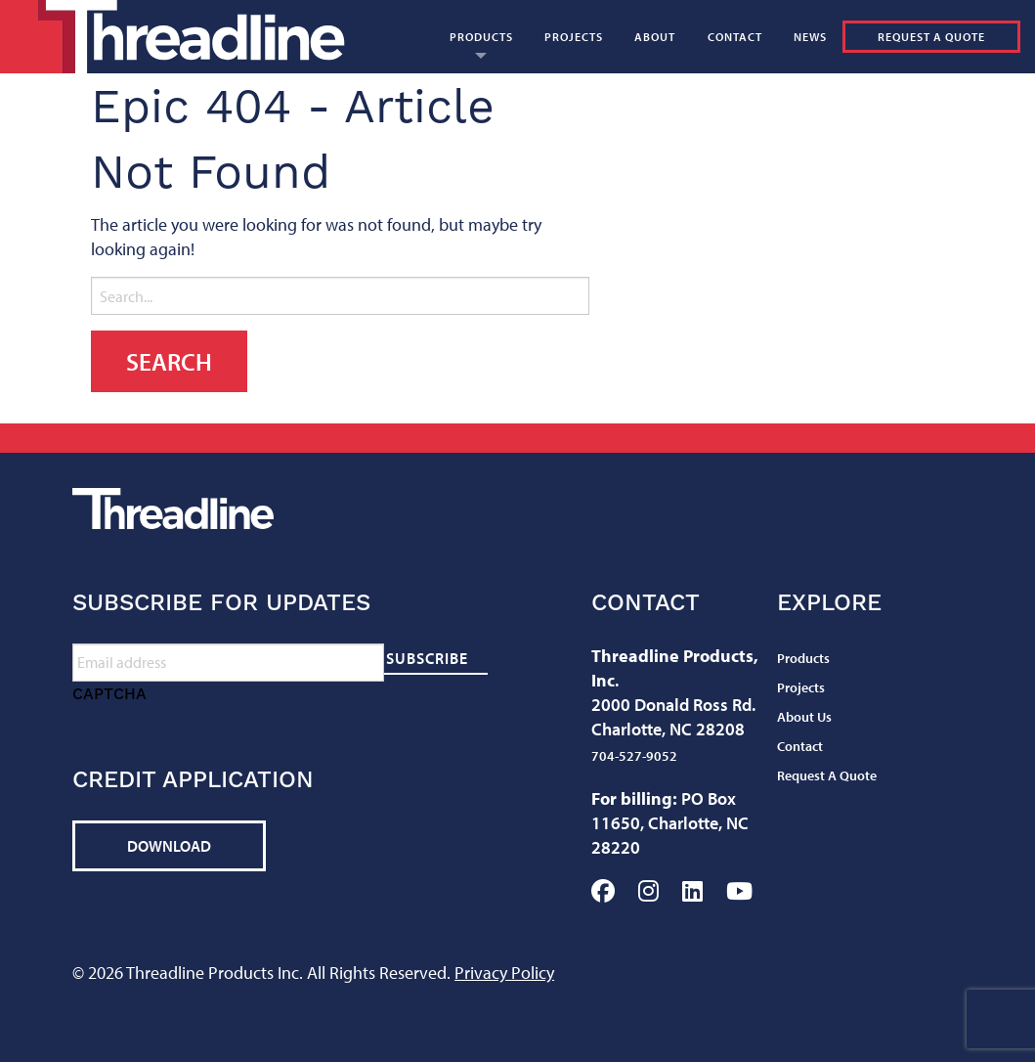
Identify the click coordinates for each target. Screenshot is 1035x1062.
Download (169, 846)
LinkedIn (692, 891)
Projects (573, 36)
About (654, 36)
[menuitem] (481, 36)
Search (775, 110)
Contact (735, 36)
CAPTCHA (109, 694)
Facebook (603, 891)
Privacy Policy (504, 972)
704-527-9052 (634, 756)
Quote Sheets (640, 110)
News (810, 36)
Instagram (648, 891)
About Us (804, 717)
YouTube (739, 891)
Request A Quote (931, 36)
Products (481, 36)
